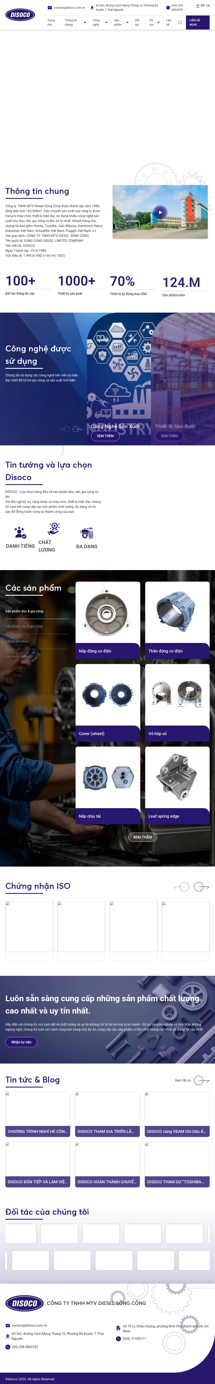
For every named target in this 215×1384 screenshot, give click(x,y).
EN (202, 5)
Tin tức (151, 22)
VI (197, 5)
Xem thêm (105, 436)
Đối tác (137, 22)
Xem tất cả (192, 1080)
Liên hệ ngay (194, 22)
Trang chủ (51, 22)
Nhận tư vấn (21, 1049)
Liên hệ (169, 22)
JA (208, 5)
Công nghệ (96, 22)
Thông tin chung (71, 22)
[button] (10, 160)
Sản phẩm (118, 22)
